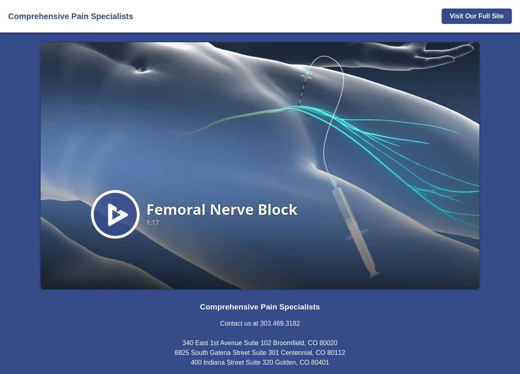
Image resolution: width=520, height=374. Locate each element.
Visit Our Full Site (477, 16)
